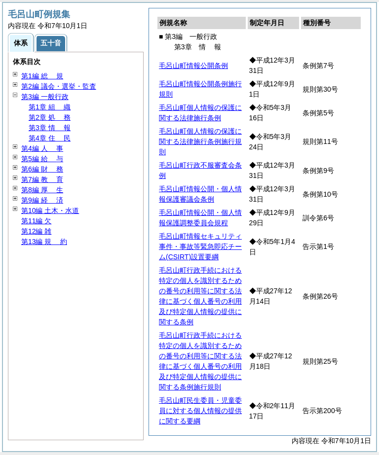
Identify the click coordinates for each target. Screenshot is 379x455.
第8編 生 (42, 190)
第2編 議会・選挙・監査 (58, 86)
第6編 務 (42, 169)
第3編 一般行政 (45, 97)
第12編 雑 (36, 231)
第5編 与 (42, 159)
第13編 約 (44, 241)
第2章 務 (50, 117)
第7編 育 (42, 179)
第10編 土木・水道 (50, 210)
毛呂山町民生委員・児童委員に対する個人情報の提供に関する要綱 (200, 410)
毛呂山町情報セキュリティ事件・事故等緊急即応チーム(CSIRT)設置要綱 (200, 246)
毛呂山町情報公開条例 (193, 66)
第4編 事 (42, 148)
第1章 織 (50, 107)
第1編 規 (42, 76)
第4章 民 (50, 138)
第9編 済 (42, 200)
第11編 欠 (36, 221)
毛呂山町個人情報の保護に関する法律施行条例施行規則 (200, 141)
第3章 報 (50, 128)
